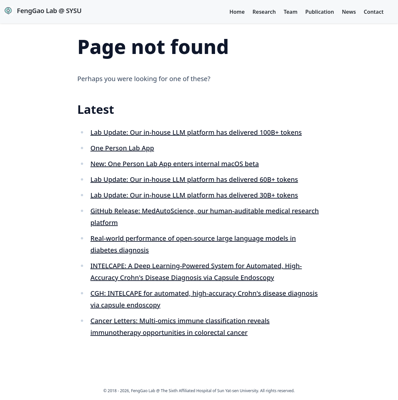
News (349, 11)
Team (291, 11)
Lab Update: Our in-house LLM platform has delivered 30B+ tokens (194, 195)
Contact (374, 11)
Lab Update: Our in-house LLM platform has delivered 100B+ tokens (196, 132)
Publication (319, 11)
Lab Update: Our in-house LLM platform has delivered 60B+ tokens (194, 179)
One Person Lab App (122, 148)
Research (264, 11)
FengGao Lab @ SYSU (42, 10)
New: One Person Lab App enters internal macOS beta (174, 163)
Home (237, 11)
